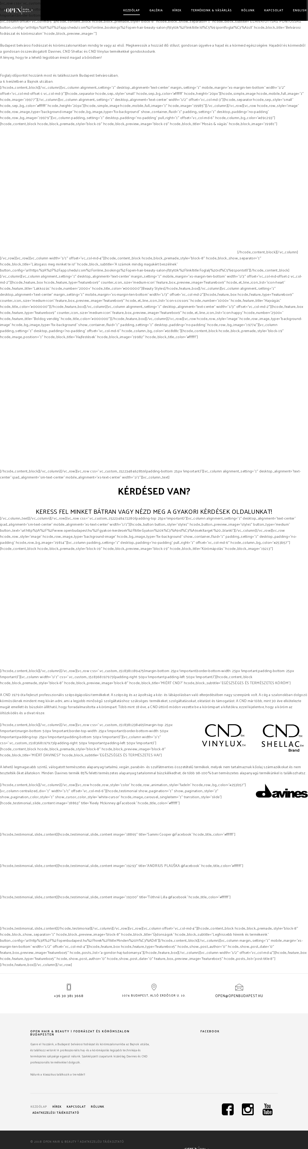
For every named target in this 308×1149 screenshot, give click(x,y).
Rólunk (245, 10)
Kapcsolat (271, 10)
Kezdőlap (129, 10)
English (297, 10)
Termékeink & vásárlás (208, 10)
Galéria (153, 10)
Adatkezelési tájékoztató (58, 1112)
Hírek (174, 10)
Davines (179, 252)
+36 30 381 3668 (69, 998)
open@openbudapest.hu (239, 998)
